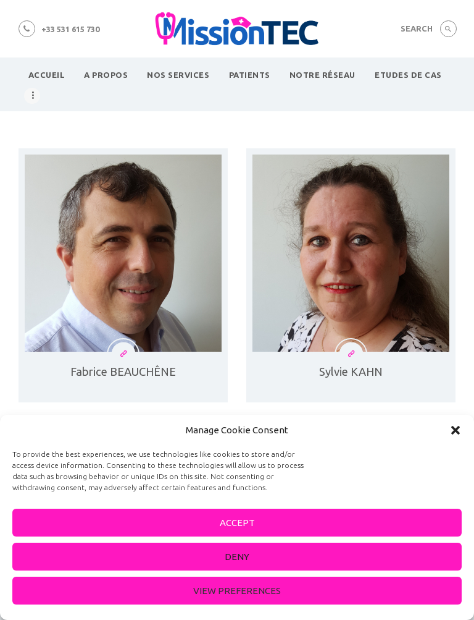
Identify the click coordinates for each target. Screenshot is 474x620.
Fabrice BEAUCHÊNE (123, 371)
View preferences (237, 590)
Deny (237, 556)
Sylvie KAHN (351, 371)
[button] (455, 430)
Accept (237, 522)
